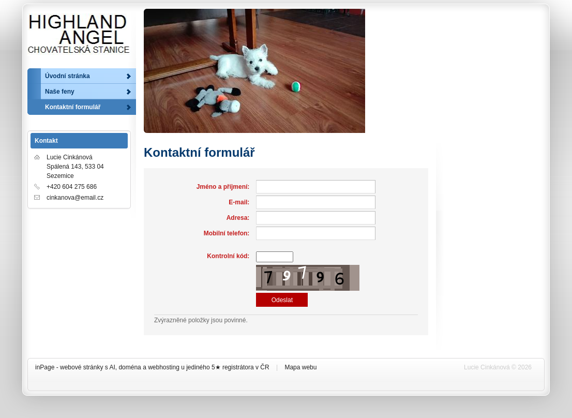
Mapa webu (300, 367)
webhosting (163, 367)
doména (129, 367)
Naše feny (59, 91)
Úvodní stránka (67, 76)
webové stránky (81, 367)
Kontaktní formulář (72, 107)
